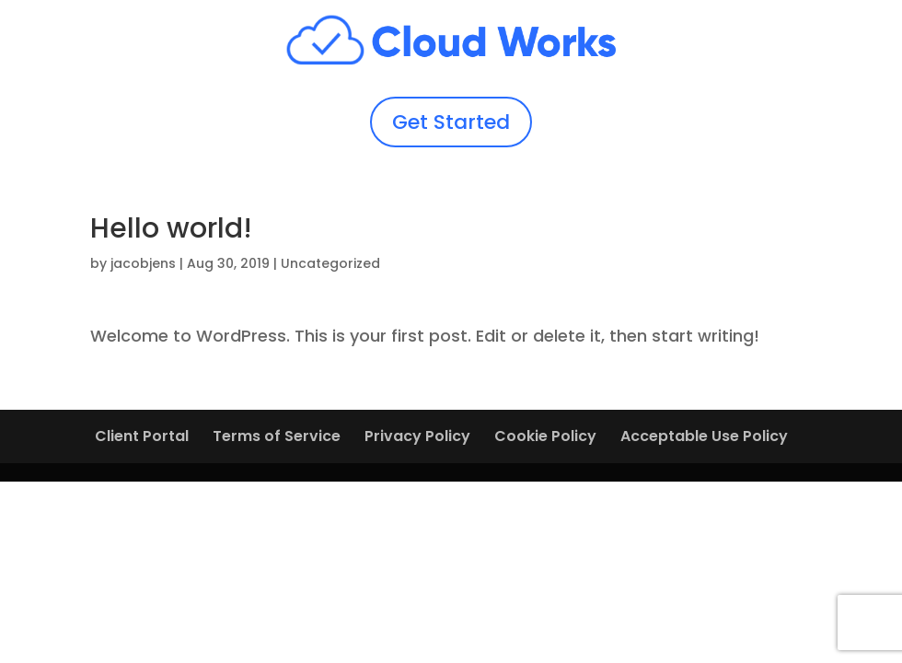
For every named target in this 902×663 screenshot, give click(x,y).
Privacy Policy (417, 436)
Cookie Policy (545, 436)
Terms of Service (277, 436)
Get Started (451, 122)
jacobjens (143, 263)
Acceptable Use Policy (704, 436)
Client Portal (142, 436)
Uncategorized (330, 263)
